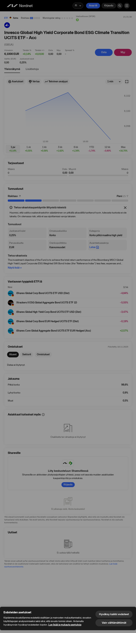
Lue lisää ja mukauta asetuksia (64, 624)
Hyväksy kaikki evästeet (114, 614)
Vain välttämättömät (114, 622)
